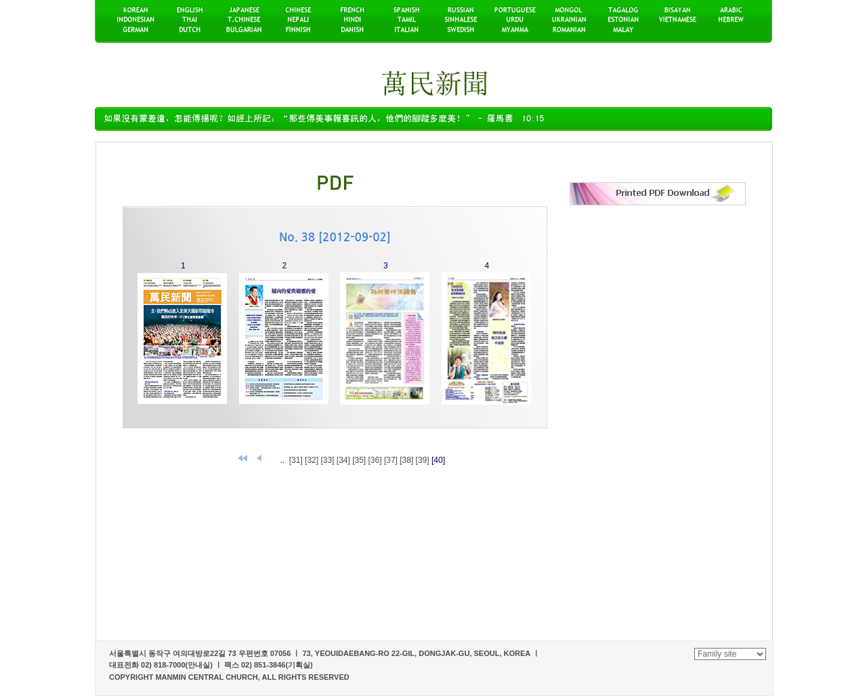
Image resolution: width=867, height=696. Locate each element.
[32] (311, 460)
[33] (327, 460)
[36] (375, 460)
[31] (296, 460)
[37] (391, 460)
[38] (406, 460)
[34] (343, 460)
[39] (422, 460)
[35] (359, 460)
